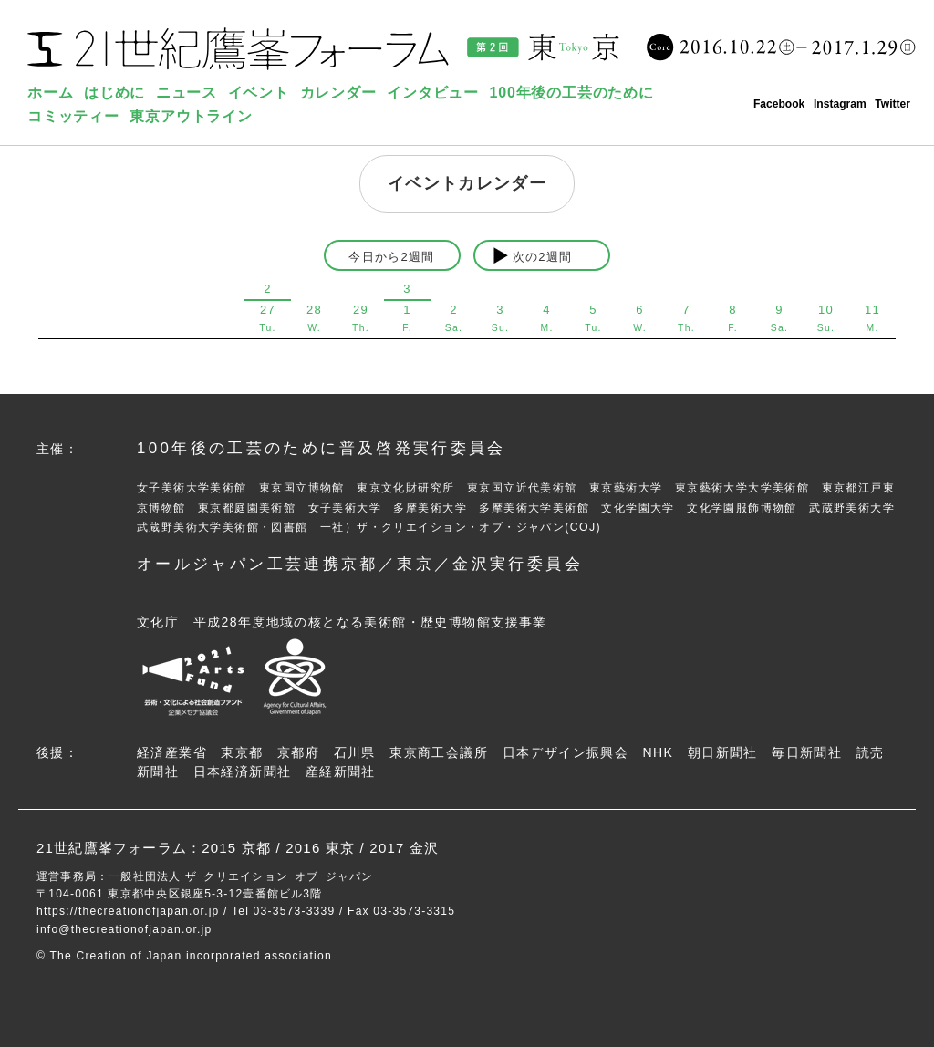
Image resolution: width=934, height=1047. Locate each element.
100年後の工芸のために (572, 92)
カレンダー (338, 92)
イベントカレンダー (467, 183)
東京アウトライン (191, 116)
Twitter (892, 104)
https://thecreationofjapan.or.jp (128, 911)
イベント (258, 92)
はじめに (114, 92)
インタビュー (433, 92)
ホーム (50, 92)
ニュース (186, 92)
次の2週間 (543, 257)
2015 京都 (236, 847)
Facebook (778, 104)
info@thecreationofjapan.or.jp (124, 929)
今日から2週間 (391, 257)
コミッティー (73, 116)
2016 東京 (320, 847)
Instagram (840, 104)
